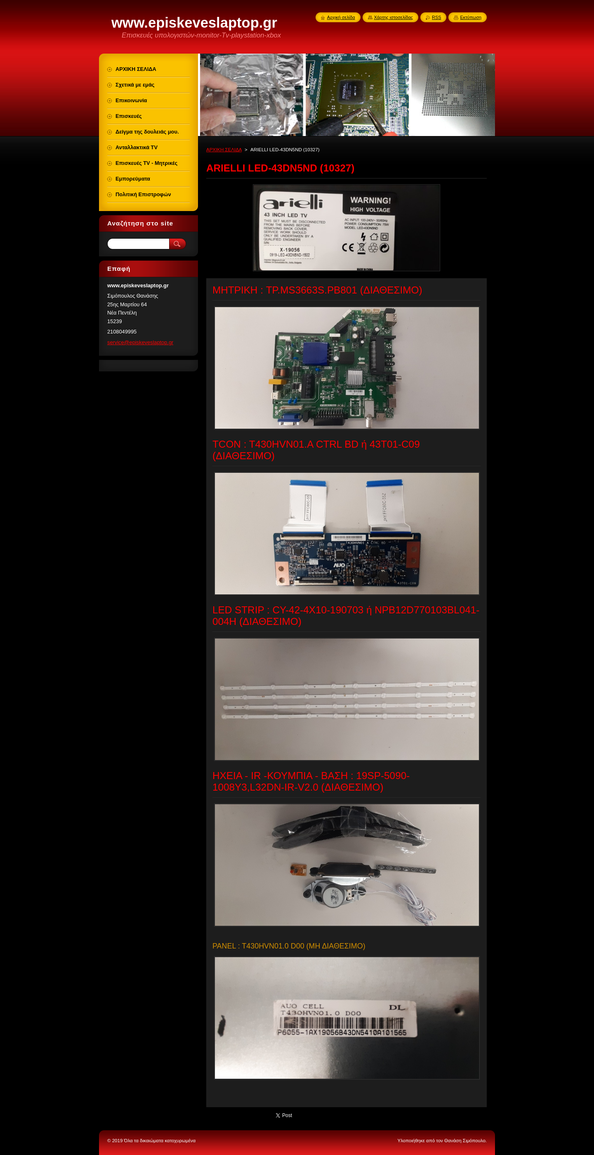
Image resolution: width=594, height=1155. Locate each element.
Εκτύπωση (470, 17)
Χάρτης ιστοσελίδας (393, 17)
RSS (436, 17)
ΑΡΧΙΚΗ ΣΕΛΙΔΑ (224, 149)
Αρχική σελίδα (341, 17)
